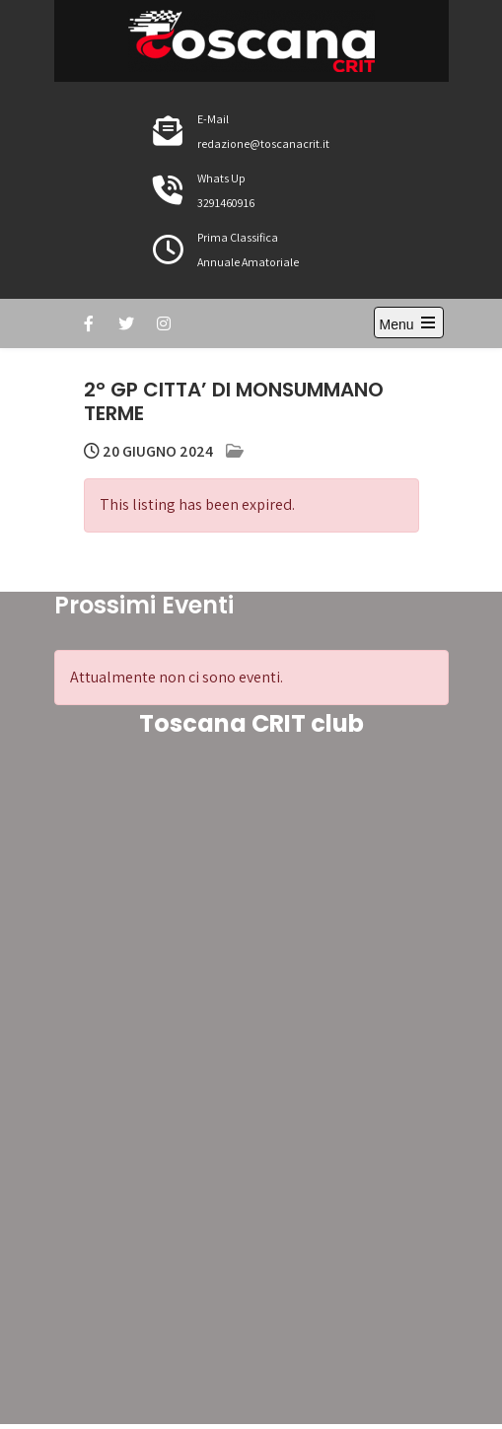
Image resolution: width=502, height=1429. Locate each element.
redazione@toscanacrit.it (263, 143)
